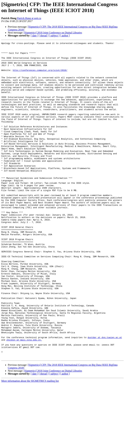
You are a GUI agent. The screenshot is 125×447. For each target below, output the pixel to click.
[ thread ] (43, 35)
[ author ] (65, 35)
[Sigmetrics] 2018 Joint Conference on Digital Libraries (53, 32)
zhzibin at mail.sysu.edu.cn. (24, 399)
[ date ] (34, 35)
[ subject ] (54, 35)
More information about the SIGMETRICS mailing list (30, 444)
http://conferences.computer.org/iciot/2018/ (40, 76)
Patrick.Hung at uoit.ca (29, 18)
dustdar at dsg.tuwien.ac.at (105, 396)
